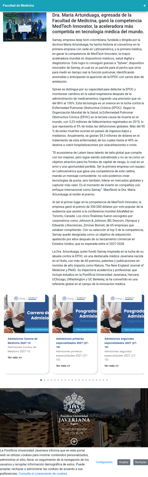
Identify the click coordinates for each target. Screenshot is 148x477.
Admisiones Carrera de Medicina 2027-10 (23, 341)
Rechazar (140, 462)
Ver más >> (15, 357)
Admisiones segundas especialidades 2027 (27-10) (120, 343)
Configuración (104, 462)
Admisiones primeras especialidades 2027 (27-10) (72, 343)
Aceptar (124, 462)
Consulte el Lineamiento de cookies (43, 473)
